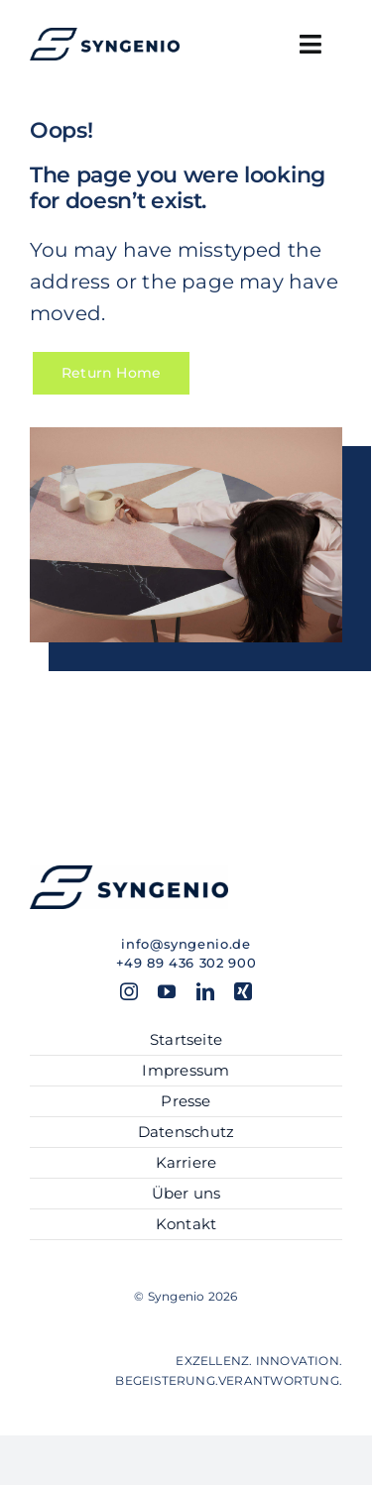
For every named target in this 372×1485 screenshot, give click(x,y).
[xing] (243, 991)
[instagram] (129, 991)
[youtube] (167, 991)
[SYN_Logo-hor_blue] (105, 35)
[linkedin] (205, 991)
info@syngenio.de (185, 944)
